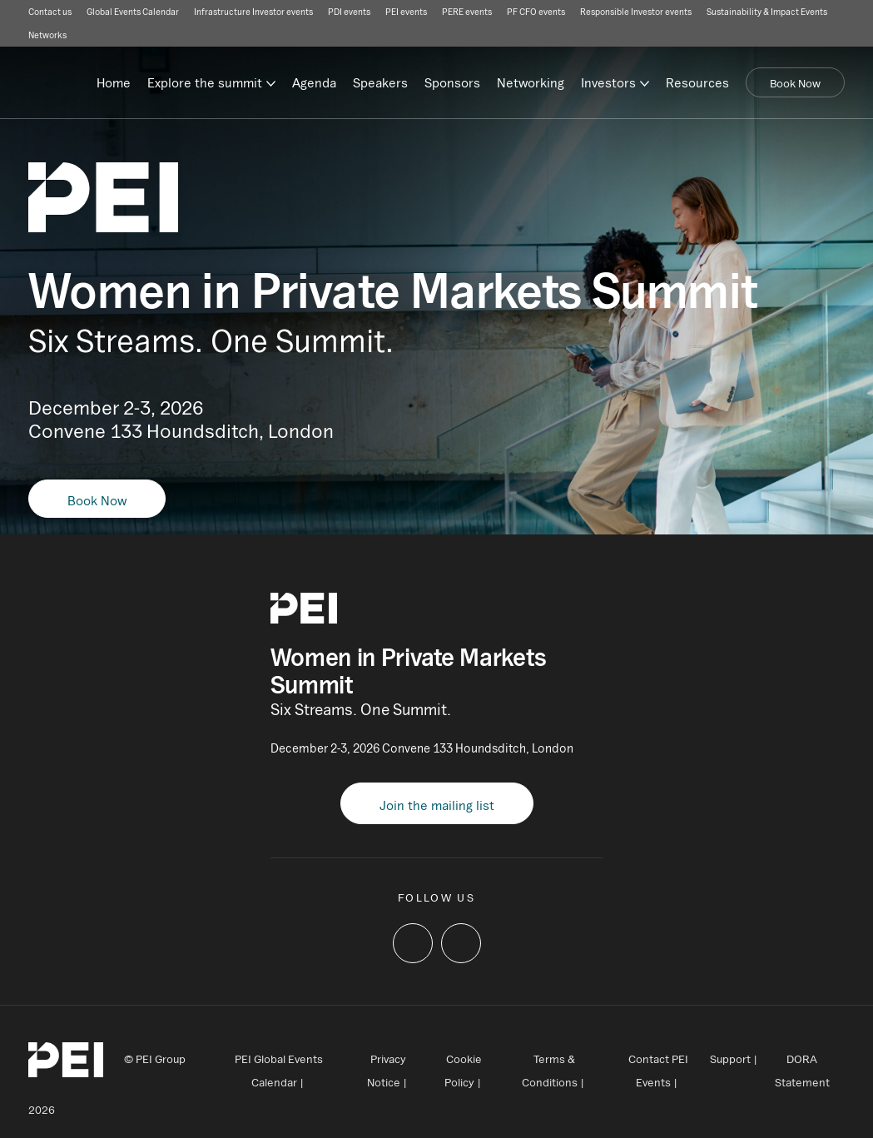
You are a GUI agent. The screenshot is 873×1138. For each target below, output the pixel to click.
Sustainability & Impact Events (767, 12)
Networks (47, 35)
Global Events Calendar (133, 12)
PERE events (467, 12)
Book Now (795, 83)
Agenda (314, 82)
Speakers (380, 82)
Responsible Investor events (636, 12)
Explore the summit (204, 82)
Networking (530, 82)
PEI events (406, 12)
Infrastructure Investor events (253, 12)
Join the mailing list (436, 805)
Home (114, 82)
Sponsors (452, 82)
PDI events (349, 12)
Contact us (50, 12)
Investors (608, 82)
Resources (697, 82)
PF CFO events (536, 12)
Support (730, 1059)
